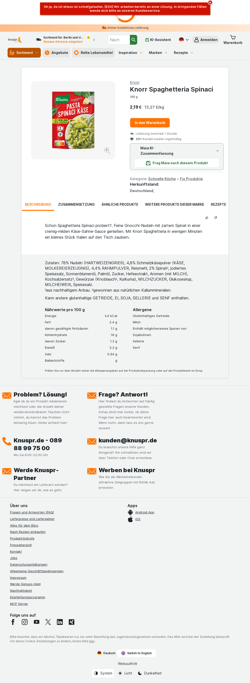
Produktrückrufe (22, 538)
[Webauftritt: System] (103, 673)
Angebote (56, 52)
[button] (205, 40)
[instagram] (25, 622)
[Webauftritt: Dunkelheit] (149, 673)
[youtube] (36, 622)
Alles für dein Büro (24, 525)
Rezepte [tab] (218, 204)
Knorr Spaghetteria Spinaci (171, 89)
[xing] (71, 622)
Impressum (18, 578)
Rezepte (184, 53)
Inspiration (131, 53)
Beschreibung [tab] (38, 204)
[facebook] (13, 622)
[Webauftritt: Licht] (124, 673)
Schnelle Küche (162, 178)
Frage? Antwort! (123, 394)
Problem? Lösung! (40, 394)
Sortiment (24, 52)
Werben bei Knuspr (127, 470)
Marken (158, 53)
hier (91, 641)
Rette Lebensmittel (93, 52)
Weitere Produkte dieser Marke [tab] (174, 204)
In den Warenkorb (150, 123)
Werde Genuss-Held (25, 584)
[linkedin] (60, 622)
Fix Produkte (191, 178)
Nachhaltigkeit (21, 590)
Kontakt (16, 551)
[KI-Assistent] (158, 40)
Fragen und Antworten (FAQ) (32, 512)
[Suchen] (133, 40)
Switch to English (136, 653)
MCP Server (19, 604)
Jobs (13, 558)
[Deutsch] (183, 40)
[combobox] (119, 40)
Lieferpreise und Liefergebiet (32, 519)
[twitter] (48, 622)
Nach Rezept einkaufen (28, 532)
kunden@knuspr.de (128, 440)
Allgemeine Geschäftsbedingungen (36, 571)
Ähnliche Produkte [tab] (120, 204)
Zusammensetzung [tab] (76, 204)
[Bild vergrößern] (107, 151)
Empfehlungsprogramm (27, 597)
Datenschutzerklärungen (28, 564)
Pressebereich (21, 545)
